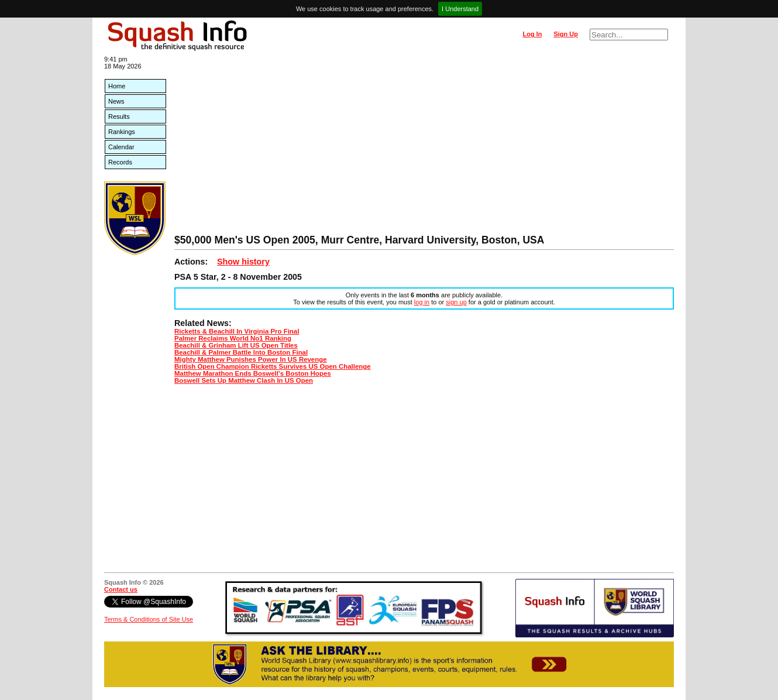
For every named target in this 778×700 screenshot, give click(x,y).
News (116, 101)
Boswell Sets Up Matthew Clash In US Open (243, 380)
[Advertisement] (424, 146)
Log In (532, 33)
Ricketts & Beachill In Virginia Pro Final (236, 331)
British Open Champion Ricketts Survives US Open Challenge (272, 366)
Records (120, 162)
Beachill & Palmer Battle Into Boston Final (241, 352)
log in (421, 302)
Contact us (120, 589)
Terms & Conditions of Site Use (148, 619)
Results (119, 116)
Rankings (121, 131)
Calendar (121, 146)
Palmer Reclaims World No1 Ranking (232, 338)
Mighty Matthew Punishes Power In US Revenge (250, 359)
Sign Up (565, 33)
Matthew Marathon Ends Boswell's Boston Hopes (252, 373)
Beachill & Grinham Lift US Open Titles (236, 345)
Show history (243, 261)
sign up (456, 302)
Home (116, 86)
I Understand (460, 8)
